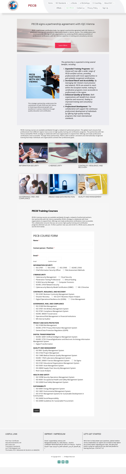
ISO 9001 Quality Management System (50, 350)
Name (36, 240)
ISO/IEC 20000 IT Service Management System (52, 360)
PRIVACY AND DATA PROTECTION (46, 323)
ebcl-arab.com (10, 444)
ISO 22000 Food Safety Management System (52, 382)
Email (36, 256)
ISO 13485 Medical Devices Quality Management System (56, 355)
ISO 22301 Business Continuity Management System (55, 294)
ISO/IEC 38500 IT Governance (46, 314)
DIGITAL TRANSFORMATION (44, 334)
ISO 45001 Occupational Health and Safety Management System (59, 380)
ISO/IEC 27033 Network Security (47, 285)
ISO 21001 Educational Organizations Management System (57, 363)
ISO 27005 (63, 268)
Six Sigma (77, 360)
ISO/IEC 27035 (77, 268)
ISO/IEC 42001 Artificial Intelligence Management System (56, 337)
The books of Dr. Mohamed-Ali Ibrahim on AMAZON (22, 450)
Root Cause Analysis (43, 371)
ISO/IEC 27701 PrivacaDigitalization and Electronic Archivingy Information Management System (61, 340)
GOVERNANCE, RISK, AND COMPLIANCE (48, 304)
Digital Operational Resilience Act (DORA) (51, 299)
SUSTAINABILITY (39, 386)
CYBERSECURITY (39, 275)
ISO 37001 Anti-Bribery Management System (52, 309)
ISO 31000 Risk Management (46, 306)
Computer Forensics (66, 282)
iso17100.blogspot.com (12, 448)
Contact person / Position (44, 248)
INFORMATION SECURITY (43, 265)
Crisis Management (78, 299)
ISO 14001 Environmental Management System (53, 391)
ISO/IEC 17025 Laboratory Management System (53, 358)
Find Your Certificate (12, 441)
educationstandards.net (13, 443)
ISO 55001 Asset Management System (50, 365)
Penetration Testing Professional (48, 280)
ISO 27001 (39, 268)
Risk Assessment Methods (75, 270)
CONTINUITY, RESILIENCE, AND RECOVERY (49, 292)
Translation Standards (12, 446)
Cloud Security (66, 277)
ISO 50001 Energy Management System (50, 389)
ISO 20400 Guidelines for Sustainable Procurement (54, 401)
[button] (63, 45)
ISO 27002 (51, 268)
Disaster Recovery (42, 297)
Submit (36, 410)
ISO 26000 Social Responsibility (47, 398)
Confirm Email (52, 261)
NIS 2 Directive (83, 287)
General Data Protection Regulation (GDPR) (52, 330)
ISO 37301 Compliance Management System (52, 311)
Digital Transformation (44, 344)
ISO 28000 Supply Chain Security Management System (56, 368)
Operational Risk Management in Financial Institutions (56, 316)
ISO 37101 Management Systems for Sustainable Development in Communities (58, 395)
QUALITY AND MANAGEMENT (44, 348)
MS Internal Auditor (43, 319)
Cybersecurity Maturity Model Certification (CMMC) (54, 287)
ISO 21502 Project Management (47, 353)
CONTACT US (99, 448)
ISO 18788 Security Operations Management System (55, 377)
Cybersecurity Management (46, 277)
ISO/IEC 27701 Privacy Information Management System (56, 328)
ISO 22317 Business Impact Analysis (67, 297)
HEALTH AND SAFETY (41, 375)
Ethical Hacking (70, 280)
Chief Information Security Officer (48, 270)
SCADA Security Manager (45, 282)
